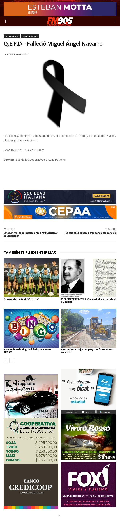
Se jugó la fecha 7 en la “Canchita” (21, 299)
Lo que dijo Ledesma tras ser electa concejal (90, 233)
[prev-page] (6, 360)
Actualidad (12, 36)
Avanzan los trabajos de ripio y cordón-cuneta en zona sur (87, 351)
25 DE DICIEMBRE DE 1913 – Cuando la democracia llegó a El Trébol (88, 300)
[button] (6, 21)
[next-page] (11, 360)
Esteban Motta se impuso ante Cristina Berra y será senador (30, 234)
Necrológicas (30, 36)
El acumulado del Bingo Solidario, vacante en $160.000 (27, 351)
